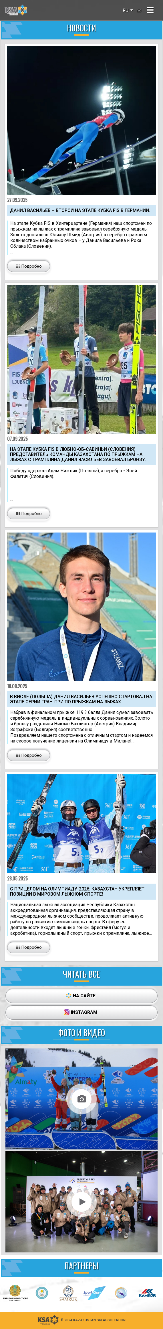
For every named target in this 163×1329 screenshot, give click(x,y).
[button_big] (28, 266)
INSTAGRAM (80, 1012)
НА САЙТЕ (81, 995)
